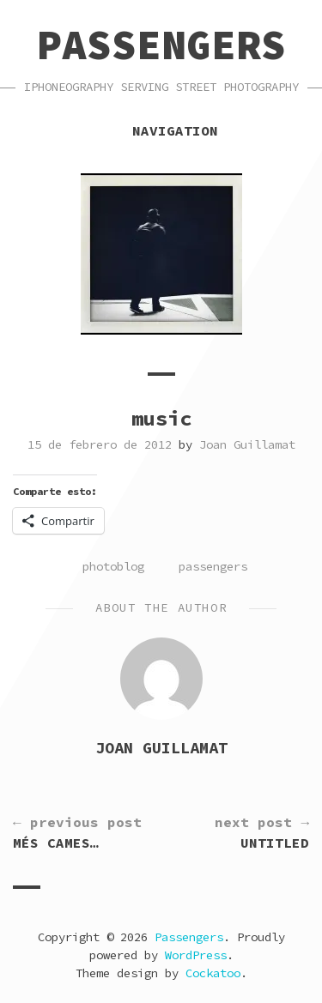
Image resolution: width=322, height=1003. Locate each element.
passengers (213, 566)
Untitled (262, 831)
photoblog (113, 566)
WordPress (196, 955)
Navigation (161, 130)
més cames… (77, 831)
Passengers (161, 44)
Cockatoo (212, 973)
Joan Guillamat (247, 444)
